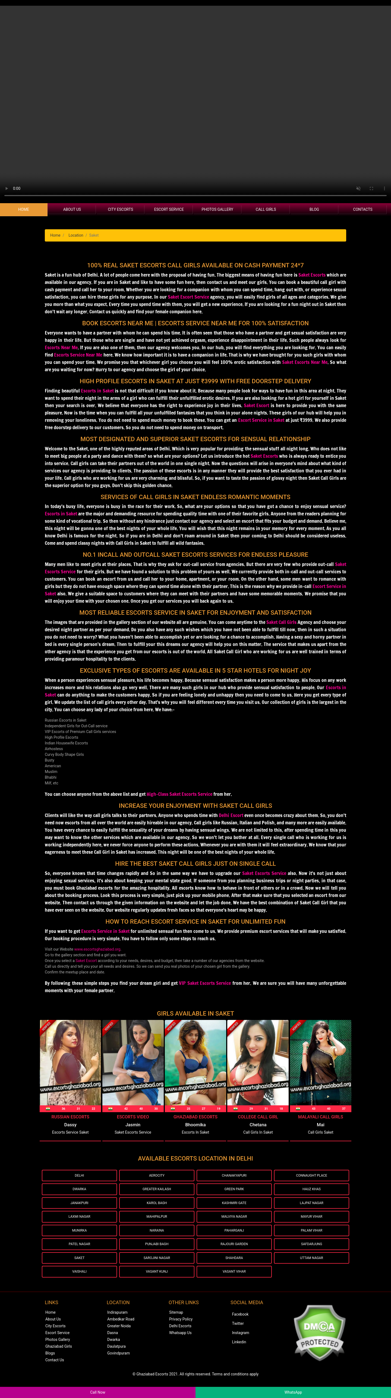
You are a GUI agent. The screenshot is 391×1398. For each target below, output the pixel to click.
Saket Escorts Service (264, 873)
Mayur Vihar (312, 1221)
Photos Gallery (217, 209)
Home (23, 209)
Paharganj (234, 1237)
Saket (79, 1267)
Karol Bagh (157, 1206)
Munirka (79, 1237)
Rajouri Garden (234, 1252)
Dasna (112, 1345)
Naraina (156, 1237)
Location (75, 235)
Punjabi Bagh (157, 1252)
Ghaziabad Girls (58, 1358)
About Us (72, 209)
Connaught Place (311, 1176)
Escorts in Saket (61, 513)
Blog (314, 209)
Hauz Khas (311, 1191)
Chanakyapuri (234, 1176)
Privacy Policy (181, 1331)
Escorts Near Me (61, 347)
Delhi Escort (231, 815)
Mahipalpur (156, 1221)
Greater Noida (119, 1338)
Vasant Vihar (234, 1282)
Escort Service (169, 209)
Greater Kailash (156, 1191)
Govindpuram (118, 1365)
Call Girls (266, 209)
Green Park (234, 1191)
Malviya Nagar (234, 1221)
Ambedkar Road (120, 1331)
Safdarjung (311, 1252)
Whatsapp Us (180, 1345)
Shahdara (234, 1267)
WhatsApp (293, 1392)
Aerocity (157, 1176)
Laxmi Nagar (79, 1221)
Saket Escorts (312, 274)
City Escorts (120, 209)
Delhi (80, 1176)
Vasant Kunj (157, 1282)
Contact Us (54, 1372)
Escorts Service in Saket (105, 931)
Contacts (363, 209)
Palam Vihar (312, 1237)
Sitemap (176, 1324)
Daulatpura (116, 1358)
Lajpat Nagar (311, 1206)
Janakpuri (79, 1206)
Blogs (50, 1365)
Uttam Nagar (311, 1267)
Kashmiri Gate (234, 1206)
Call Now (97, 1392)
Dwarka (79, 1191)
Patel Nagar (79, 1252)
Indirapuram (117, 1324)
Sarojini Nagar (157, 1267)
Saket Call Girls (281, 622)
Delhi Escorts (180, 1338)
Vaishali (79, 1282)
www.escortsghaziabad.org (97, 949)
